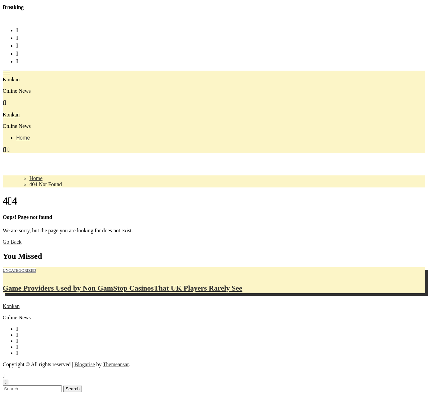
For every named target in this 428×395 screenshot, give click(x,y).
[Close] (6, 382)
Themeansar (116, 364)
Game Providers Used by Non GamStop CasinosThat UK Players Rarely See (122, 288)
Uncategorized (19, 270)
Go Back (12, 242)
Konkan (11, 79)
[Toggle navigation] (6, 73)
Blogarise (84, 364)
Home (23, 138)
